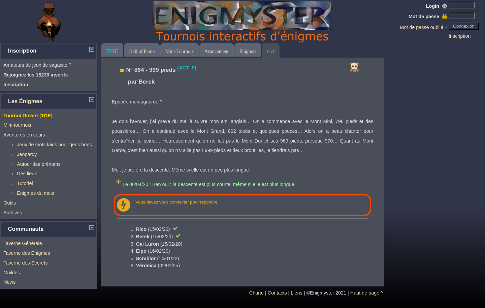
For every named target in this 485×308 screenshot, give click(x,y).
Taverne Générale (22, 243)
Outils (9, 203)
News (9, 282)
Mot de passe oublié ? (423, 27)
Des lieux (27, 173)
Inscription (460, 36)
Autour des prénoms (39, 164)
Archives (12, 212)
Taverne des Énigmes (26, 253)
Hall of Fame (142, 51)
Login (436, 6)
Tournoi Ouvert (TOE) (28, 115)
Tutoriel (25, 183)
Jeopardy (27, 154)
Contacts (277, 293)
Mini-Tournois (179, 51)
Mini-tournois (17, 125)
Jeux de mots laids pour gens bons (54, 144)
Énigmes (247, 51)
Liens (296, 293)
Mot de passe (428, 16)
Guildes (11, 272)
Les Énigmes (25, 101)
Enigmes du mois (35, 193)
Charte (256, 293)
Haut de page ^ (366, 293)
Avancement (216, 51)
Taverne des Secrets (25, 263)
